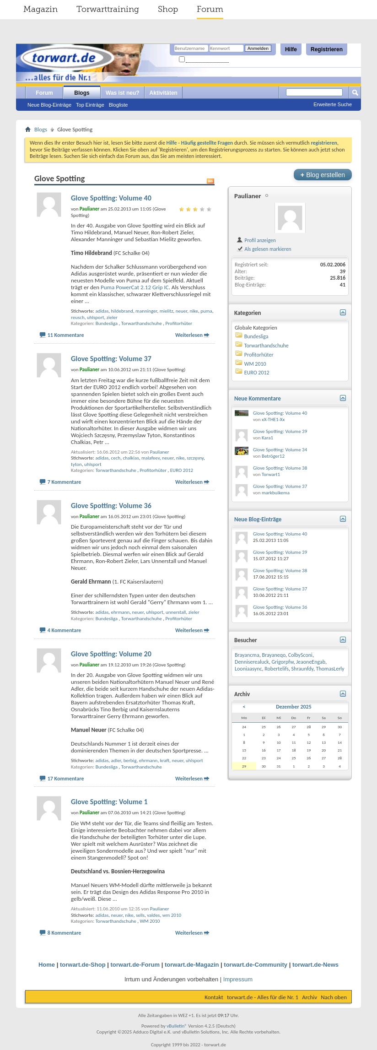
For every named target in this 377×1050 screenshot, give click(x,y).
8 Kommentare (64, 933)
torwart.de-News (315, 964)
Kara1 (267, 438)
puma (206, 311)
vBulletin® (177, 1026)
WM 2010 (150, 921)
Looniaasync (248, 669)
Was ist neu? (123, 93)
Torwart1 (271, 474)
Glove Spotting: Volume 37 (111, 358)
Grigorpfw (282, 662)
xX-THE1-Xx (273, 419)
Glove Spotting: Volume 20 (111, 653)
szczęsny (195, 458)
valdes (153, 915)
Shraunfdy (302, 669)
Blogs (81, 93)
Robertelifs (276, 669)
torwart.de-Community (255, 964)
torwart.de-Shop (83, 964)
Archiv (309, 997)
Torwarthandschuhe (141, 323)
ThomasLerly (330, 669)
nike (193, 311)
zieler (112, 317)
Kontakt (214, 997)
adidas (101, 311)
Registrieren (327, 49)
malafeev (150, 458)
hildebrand (122, 311)
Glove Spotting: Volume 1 (109, 801)
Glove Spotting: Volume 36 (111, 505)
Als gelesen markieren (263, 249)
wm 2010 (171, 915)
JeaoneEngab (310, 662)
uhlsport (95, 317)
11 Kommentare (66, 335)
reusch (78, 317)
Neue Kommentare (257, 398)
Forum (210, 9)
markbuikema (276, 493)
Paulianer (159, 452)
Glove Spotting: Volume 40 (111, 198)
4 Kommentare (64, 630)
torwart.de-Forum (135, 964)
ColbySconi (300, 655)
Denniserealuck (252, 662)
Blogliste (118, 105)
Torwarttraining (107, 9)
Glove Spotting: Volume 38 (280, 468)
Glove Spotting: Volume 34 (280, 450)
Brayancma (247, 655)
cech (116, 458)
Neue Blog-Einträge (49, 105)
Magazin (40, 9)
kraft (165, 760)
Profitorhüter (179, 323)
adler (116, 760)
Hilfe (291, 49)
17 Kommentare (66, 778)
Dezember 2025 (294, 707)
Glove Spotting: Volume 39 (280, 431)
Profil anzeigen (256, 240)
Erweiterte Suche (332, 104)
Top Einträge (90, 105)
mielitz (166, 311)
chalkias (131, 458)
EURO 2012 (181, 470)
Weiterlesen (189, 335)
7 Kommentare (64, 482)
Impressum (238, 979)
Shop (168, 9)
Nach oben (334, 997)
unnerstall (176, 612)
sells (140, 915)
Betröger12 (273, 456)
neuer (181, 311)
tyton (76, 464)
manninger (146, 311)
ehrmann (120, 612)
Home (46, 964)
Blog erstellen (323, 175)
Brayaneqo (273, 655)
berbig (130, 760)
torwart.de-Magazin (192, 964)
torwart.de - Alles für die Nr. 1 (262, 997)
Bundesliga (107, 323)
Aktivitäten (164, 93)
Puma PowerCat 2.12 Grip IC (135, 287)
